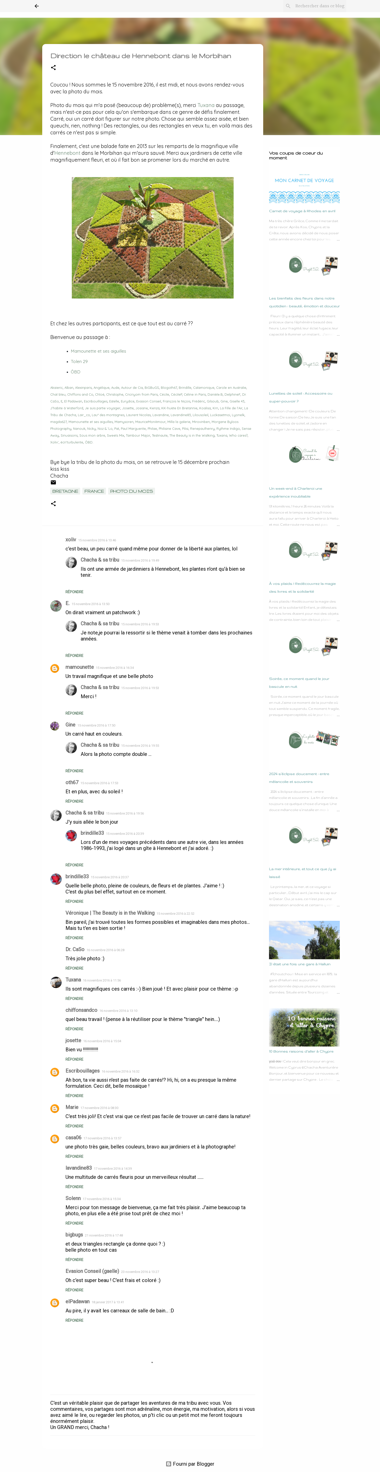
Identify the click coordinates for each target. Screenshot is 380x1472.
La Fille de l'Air (231, 408)
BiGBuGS (152, 388)
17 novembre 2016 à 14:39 (113, 1168)
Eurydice (128, 401)
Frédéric (198, 401)
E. (67, 603)
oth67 (71, 782)
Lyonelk (238, 415)
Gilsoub (213, 401)
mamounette (79, 667)
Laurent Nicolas (138, 415)
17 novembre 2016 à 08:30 (99, 1108)
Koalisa (205, 408)
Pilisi (185, 428)
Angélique (101, 388)
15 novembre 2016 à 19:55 (140, 746)
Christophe (114, 394)
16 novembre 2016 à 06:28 (105, 950)
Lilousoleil (200, 415)
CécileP (176, 394)
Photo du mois (131, 491)
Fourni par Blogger (190, 1464)
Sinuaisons (69, 435)
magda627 (58, 422)
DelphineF (232, 394)
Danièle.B (215, 394)
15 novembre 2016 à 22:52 (175, 913)
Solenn (73, 1198)
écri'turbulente (71, 442)
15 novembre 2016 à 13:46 (97, 540)
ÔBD (75, 371)
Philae (152, 428)
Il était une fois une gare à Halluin (299, 964)
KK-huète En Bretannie (179, 408)
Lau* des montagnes (108, 415)
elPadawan (77, 1301)
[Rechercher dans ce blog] (319, 6)
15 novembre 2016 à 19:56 (125, 813)
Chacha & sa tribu (100, 560)
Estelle (114, 401)
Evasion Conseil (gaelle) (92, 1271)
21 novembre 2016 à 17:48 (104, 1235)
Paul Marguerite (133, 428)
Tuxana (206, 105)
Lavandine (160, 415)
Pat (116, 428)
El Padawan (73, 401)
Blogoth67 (169, 388)
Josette (128, 408)
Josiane (142, 408)
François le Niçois (176, 401)
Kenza (155, 408)
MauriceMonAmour (150, 422)
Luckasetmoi (220, 415)
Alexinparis (83, 388)
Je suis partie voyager (102, 408)
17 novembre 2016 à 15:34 (102, 1199)
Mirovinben (201, 422)
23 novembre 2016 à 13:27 (140, 1272)
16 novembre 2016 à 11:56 (102, 980)
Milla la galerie (178, 422)
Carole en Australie (231, 388)
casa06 (73, 1138)
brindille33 (92, 833)
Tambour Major (138, 435)
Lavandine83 (181, 415)
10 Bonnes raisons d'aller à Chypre (301, 1051)
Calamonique (203, 388)
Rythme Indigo (228, 428)
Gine (224, 401)
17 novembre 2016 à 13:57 (102, 1138)
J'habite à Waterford (66, 408)
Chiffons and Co (80, 394)
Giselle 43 (237, 401)
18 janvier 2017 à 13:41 (108, 1302)
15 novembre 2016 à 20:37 (110, 877)
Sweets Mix (115, 435)
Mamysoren (124, 422)
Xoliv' (54, 442)
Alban (68, 388)
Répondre (74, 592)
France (94, 491)
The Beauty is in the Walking (192, 435)
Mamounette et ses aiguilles (91, 422)
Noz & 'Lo (105, 428)
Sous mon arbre (92, 435)
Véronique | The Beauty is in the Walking (109, 913)
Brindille (185, 388)
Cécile (164, 394)
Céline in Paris (195, 394)
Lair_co (84, 415)
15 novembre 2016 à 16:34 (115, 668)
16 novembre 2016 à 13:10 (118, 1011)
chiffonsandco (81, 1010)
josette (73, 1040)
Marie (71, 1107)
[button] (53, 68)
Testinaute (160, 435)
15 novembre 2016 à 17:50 (96, 725)
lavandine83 (78, 1168)
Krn (215, 408)
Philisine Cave (169, 428)
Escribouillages (95, 401)
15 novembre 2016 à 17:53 (99, 783)
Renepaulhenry (202, 428)
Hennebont (67, 153)
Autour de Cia (132, 388)
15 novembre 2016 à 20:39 (125, 834)
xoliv (70, 540)
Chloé (99, 394)
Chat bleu (57, 394)
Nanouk (79, 428)
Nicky (91, 428)
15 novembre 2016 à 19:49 (140, 560)
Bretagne (65, 491)
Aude (115, 388)
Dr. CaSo (74, 949)
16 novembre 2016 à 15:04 (102, 1041)
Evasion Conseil (148, 401)
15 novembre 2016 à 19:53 (140, 624)
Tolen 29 (79, 361)
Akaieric (56, 388)
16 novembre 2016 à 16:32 (121, 1071)
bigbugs (74, 1235)
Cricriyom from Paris (141, 394)
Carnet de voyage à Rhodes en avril (302, 211)
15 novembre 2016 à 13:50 (90, 604)
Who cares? (238, 435)
